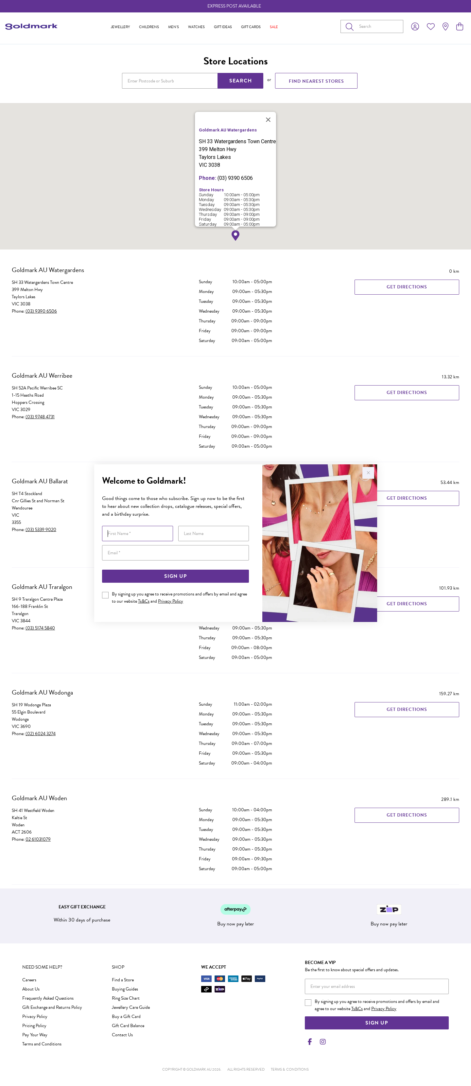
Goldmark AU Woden (39, 798)
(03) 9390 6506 (41, 311)
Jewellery (120, 27)
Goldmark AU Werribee (42, 375)
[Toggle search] (350, 26)
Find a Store (123, 979)
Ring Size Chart (126, 998)
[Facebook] (310, 1041)
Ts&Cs (143, 601)
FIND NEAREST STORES (316, 81)
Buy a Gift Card (126, 1016)
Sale (274, 27)
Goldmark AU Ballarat (40, 481)
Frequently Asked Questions (48, 998)
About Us (31, 989)
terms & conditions (290, 1069)
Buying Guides (125, 989)
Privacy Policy (170, 601)
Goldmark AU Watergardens (48, 270)
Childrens (149, 27)
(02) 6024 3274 (41, 733)
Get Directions (407, 287)
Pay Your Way (34, 1034)
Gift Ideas (223, 27)
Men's (173, 27)
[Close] (268, 120)
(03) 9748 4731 (40, 416)
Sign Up (175, 576)
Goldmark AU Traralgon (42, 587)
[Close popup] (368, 473)
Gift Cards (251, 27)
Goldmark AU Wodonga (42, 692)
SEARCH (240, 81)
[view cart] (459, 27)
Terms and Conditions (41, 1044)
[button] (235, 235)
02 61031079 (38, 839)
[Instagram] (321, 1041)
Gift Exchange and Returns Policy (52, 1007)
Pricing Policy (34, 1025)
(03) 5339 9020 (41, 529)
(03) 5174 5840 (40, 628)
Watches (196, 27)
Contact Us (122, 1034)
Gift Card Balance (128, 1025)
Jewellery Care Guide (131, 1007)
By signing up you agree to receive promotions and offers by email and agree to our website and (179, 598)
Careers (29, 979)
